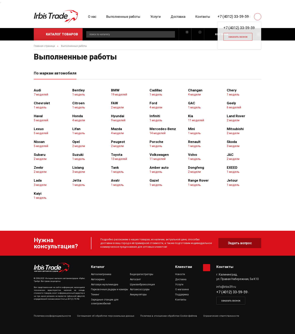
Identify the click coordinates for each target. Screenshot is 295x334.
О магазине (182, 289)
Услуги (155, 17)
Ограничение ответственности (221, 316)
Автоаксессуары (140, 289)
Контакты (202, 17)
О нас (92, 17)
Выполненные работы (123, 17)
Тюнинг (95, 294)
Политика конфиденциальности (52, 316)
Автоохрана (98, 279)
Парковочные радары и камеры (109, 289)
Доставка (178, 17)
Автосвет (135, 279)
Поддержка (182, 294)
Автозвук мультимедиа (104, 284)
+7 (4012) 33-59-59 (233, 16)
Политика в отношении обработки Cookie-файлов (168, 316)
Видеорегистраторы (141, 274)
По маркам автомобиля (55, 73)
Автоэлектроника (101, 274)
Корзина (221, 34)
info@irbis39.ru (226, 286)
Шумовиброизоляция (142, 284)
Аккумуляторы (138, 294)
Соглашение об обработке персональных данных (105, 316)
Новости (180, 274)
